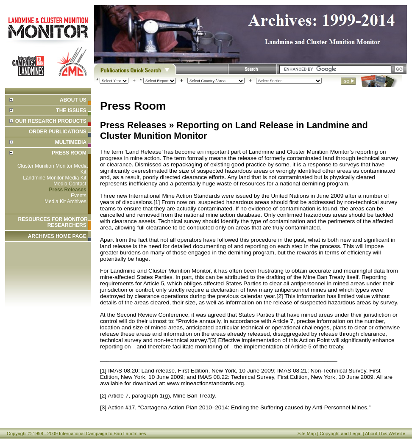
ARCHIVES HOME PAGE (57, 236)
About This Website (385, 433)
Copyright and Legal (340, 433)
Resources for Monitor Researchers (53, 222)
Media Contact (69, 184)
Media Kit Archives (65, 201)
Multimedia (70, 142)
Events (78, 196)
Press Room (69, 153)
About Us (73, 100)
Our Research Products (50, 121)
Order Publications (57, 132)
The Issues (71, 110)
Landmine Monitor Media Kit (54, 178)
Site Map (307, 433)
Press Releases (67, 190)
